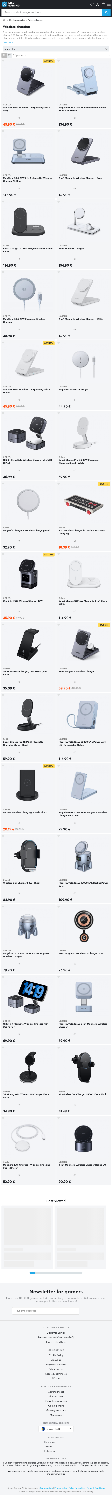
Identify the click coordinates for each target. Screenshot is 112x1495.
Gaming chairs (56, 1406)
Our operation (46, 1488)
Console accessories (56, 1401)
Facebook (49, 1442)
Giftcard (56, 1378)
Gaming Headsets (56, 1410)
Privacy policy (56, 1369)
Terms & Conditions (56, 1342)
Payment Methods (56, 1364)
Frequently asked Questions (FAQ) (56, 1337)
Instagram (49, 1451)
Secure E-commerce (56, 1374)
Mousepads (56, 1415)
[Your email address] (45, 1311)
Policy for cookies (77, 1488)
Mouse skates (56, 1396)
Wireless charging (35, 20)
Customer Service (56, 1333)
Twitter (48, 1447)
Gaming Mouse (56, 1392)
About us (56, 1360)
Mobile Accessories (16, 20)
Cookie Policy (56, 1355)
